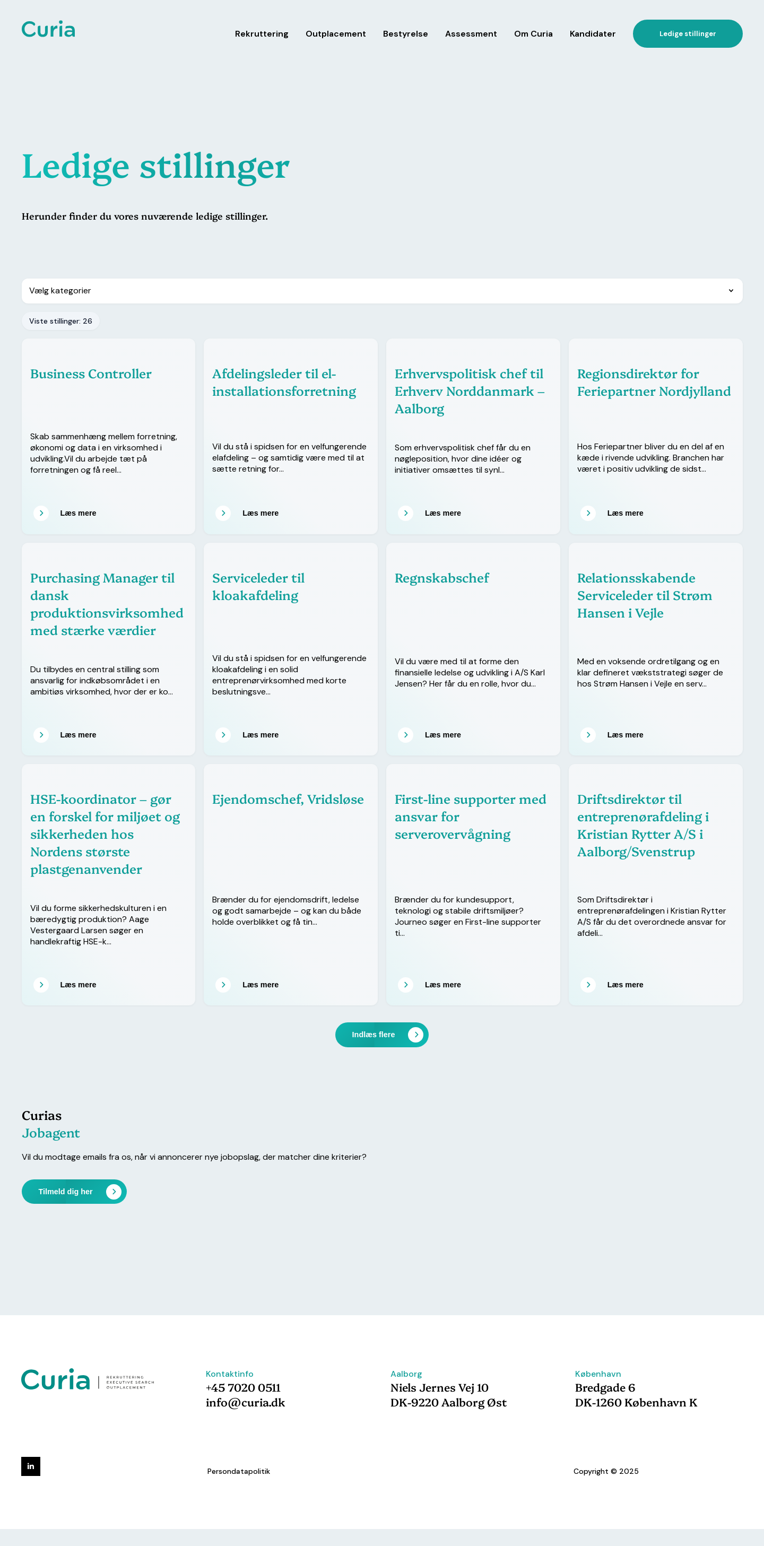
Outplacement (336, 33)
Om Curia (533, 33)
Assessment (471, 33)
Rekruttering (262, 33)
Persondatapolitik (238, 1471)
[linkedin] (30, 1466)
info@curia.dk (245, 1401)
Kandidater (593, 33)
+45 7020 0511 (243, 1386)
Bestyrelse (405, 33)
